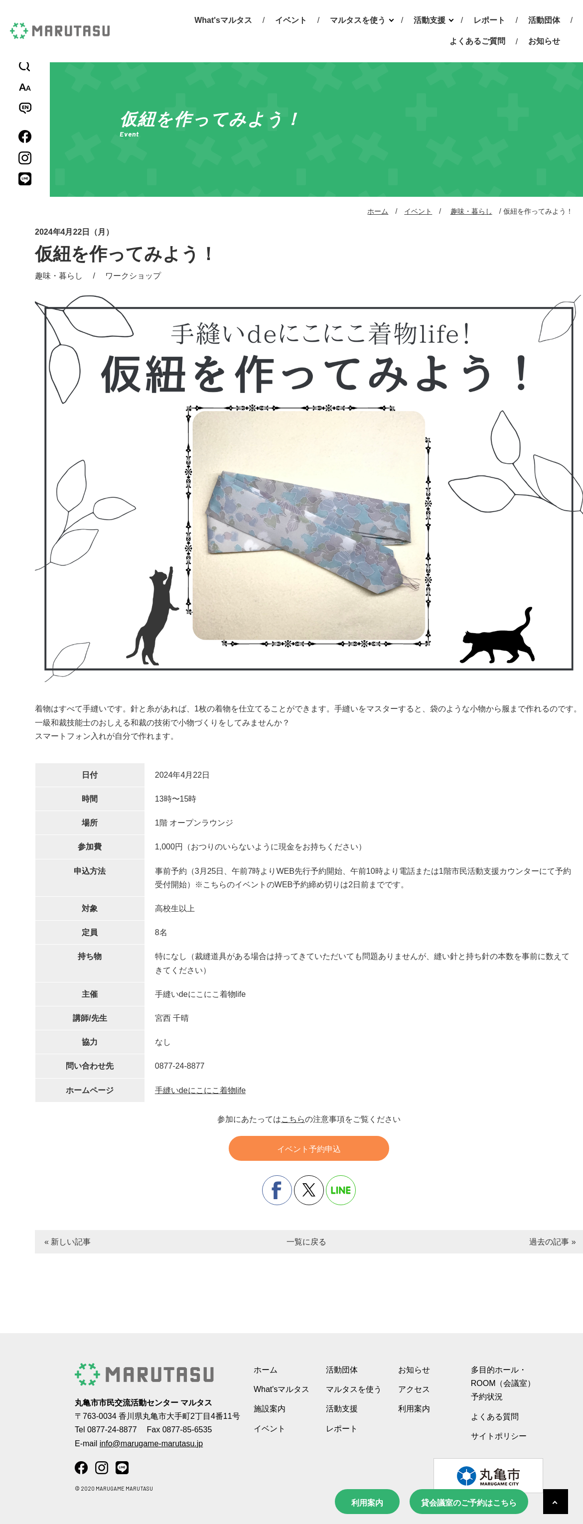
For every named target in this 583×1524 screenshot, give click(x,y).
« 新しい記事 (67, 1242)
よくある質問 (495, 1416)
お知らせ (544, 41)
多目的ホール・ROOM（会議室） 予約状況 (503, 1383)
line (341, 1190)
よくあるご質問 (477, 41)
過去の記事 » (552, 1242)
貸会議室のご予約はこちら (469, 1503)
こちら (293, 1119)
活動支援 (429, 20)
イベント (291, 20)
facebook (277, 1190)
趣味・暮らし (471, 211)
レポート (489, 20)
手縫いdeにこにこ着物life (200, 1090)
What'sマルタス (223, 20)
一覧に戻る (306, 1242)
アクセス (414, 1389)
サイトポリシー (499, 1436)
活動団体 (544, 20)
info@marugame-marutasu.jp (151, 1443)
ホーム (377, 211)
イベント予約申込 (309, 1149)
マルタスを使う (358, 20)
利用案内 (367, 1503)
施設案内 (270, 1408)
